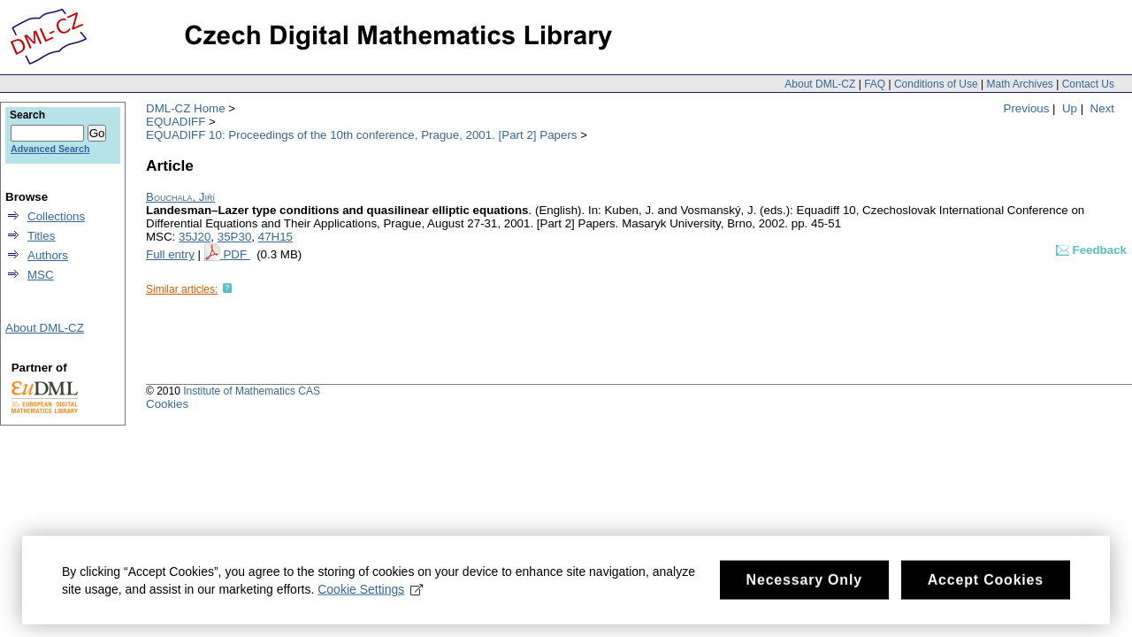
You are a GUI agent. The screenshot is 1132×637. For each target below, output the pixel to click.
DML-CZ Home (186, 108)
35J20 (194, 236)
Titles (41, 235)
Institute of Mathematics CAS (251, 391)
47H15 (275, 236)
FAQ (874, 84)
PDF (236, 254)
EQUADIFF (175, 121)
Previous (1027, 108)
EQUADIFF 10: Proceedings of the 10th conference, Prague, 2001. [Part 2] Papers (361, 135)
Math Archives (1019, 84)
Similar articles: (182, 289)
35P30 (235, 236)
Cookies (167, 404)
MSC (40, 274)
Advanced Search (50, 148)
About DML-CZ (819, 84)
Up (1069, 108)
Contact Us (1088, 84)
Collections (56, 216)
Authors (47, 255)
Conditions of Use (936, 84)
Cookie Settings (370, 597)
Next (1102, 108)
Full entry (170, 254)
